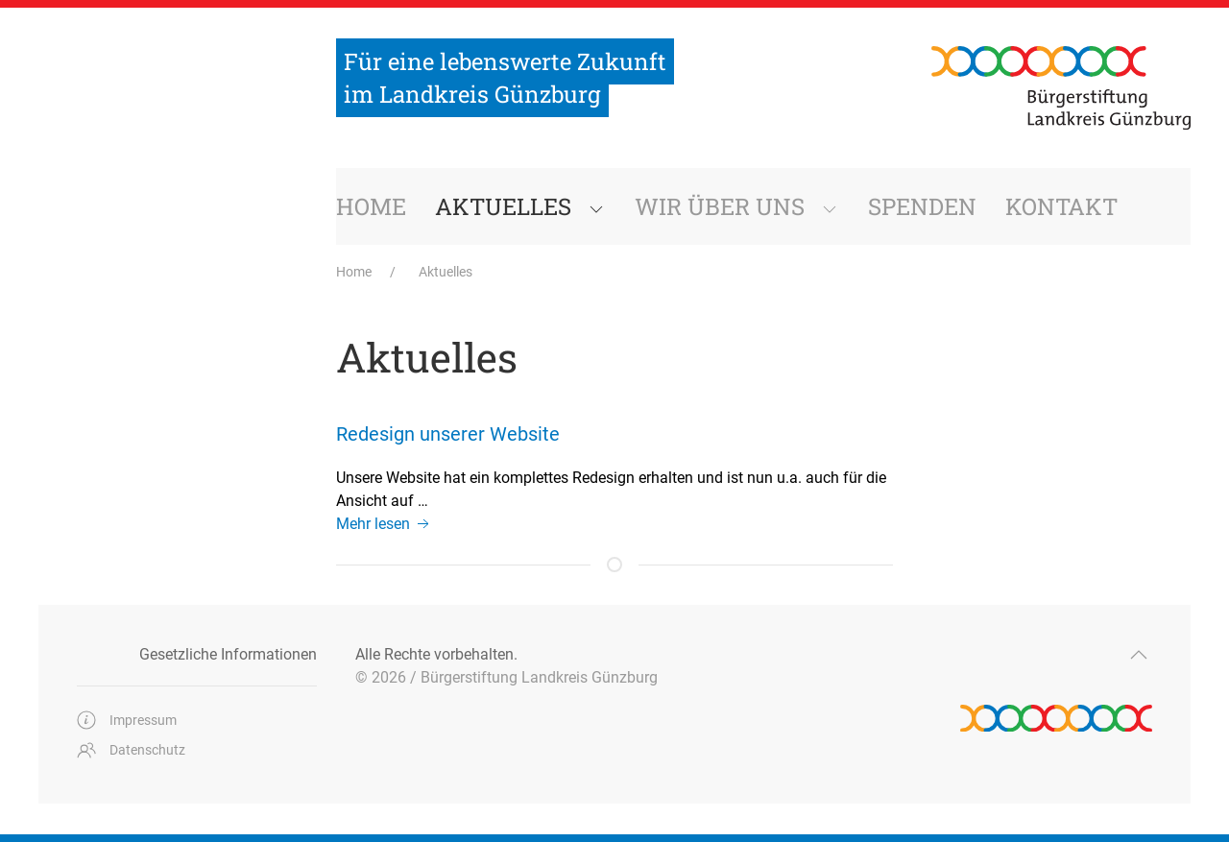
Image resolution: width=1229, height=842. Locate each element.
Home (355, 271)
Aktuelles (445, 271)
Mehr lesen (384, 524)
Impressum (127, 720)
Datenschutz (131, 749)
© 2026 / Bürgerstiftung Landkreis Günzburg (506, 677)
